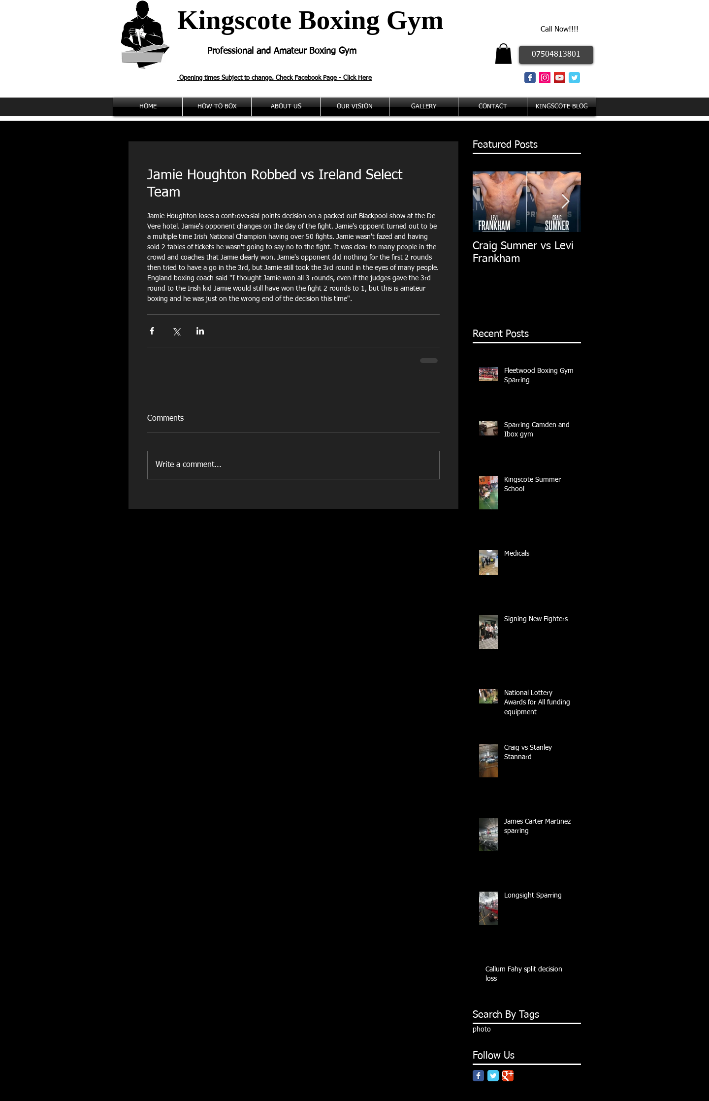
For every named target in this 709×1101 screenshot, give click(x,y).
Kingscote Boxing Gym (310, 20)
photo (482, 1029)
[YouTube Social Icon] (559, 77)
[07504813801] (556, 55)
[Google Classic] (508, 1075)
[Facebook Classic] (530, 77)
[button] (503, 53)
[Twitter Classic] (574, 77)
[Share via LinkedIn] (200, 330)
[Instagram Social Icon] (544, 77)
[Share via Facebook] (152, 330)
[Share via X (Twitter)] (176, 330)
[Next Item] (565, 201)
